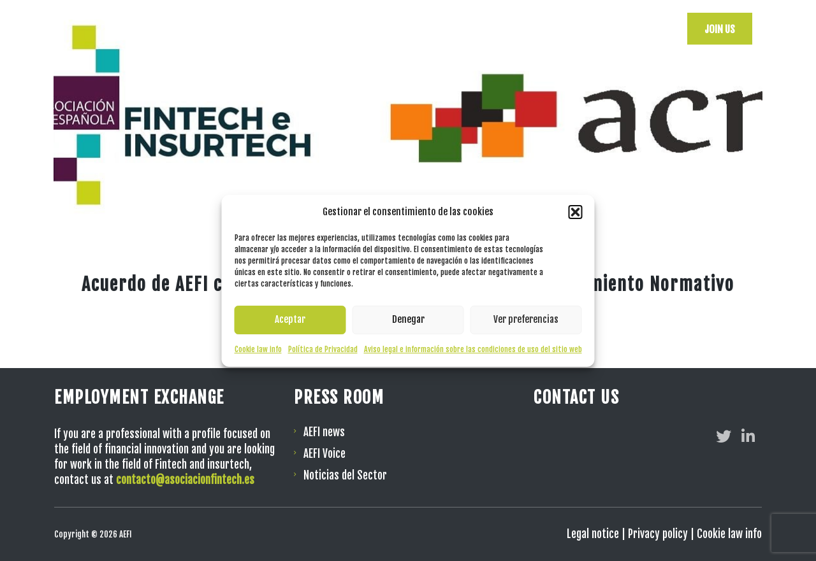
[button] (575, 212)
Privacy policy (658, 534)
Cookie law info (258, 349)
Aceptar (290, 319)
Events (502, 28)
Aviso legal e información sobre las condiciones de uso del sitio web (473, 349)
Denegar (408, 319)
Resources (443, 28)
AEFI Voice (324, 453)
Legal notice (593, 534)
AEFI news (324, 432)
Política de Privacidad (323, 349)
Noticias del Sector (345, 475)
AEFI (389, 28)
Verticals (558, 28)
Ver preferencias (525, 319)
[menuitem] (650, 28)
